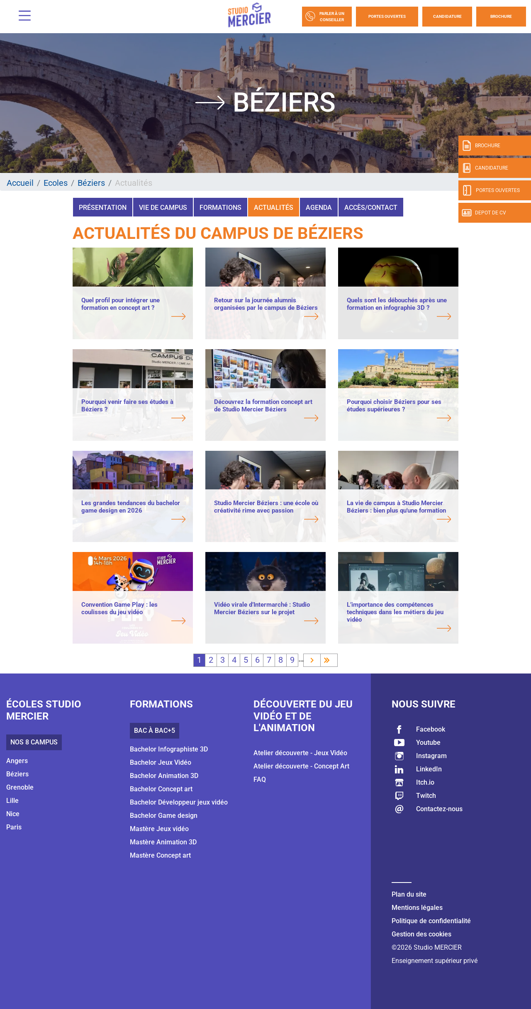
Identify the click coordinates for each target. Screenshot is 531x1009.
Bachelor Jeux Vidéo (160, 762)
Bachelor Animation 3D (164, 776)
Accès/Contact (370, 208)
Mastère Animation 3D (163, 842)
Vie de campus (163, 208)
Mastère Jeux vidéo (159, 829)
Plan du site (409, 894)
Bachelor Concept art (161, 789)
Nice (12, 814)
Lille (12, 801)
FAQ (259, 779)
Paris (14, 827)
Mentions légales (417, 908)
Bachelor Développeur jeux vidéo (179, 802)
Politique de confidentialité (431, 921)
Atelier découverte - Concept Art (301, 766)
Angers (17, 761)
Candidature (447, 16)
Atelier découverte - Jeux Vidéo (300, 753)
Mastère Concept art (160, 855)
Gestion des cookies (421, 934)
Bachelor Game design (163, 815)
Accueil (20, 183)
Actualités (273, 208)
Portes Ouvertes (387, 16)
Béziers (91, 183)
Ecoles (56, 183)
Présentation (103, 208)
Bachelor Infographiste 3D (169, 749)
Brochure (501, 16)
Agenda (319, 208)
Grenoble (20, 787)
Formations (220, 208)
